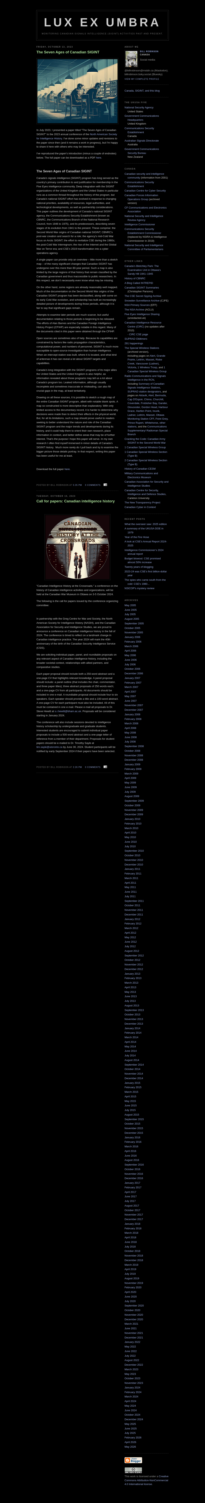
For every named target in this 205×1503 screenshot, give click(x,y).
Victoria (132, 367)
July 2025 (130, 1432)
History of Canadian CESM (140, 468)
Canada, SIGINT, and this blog (142, 90)
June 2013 (131, 996)
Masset (150, 359)
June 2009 (131, 787)
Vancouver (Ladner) (147, 363)
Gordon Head (149, 407)
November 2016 (134, 1173)
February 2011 (133, 873)
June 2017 (131, 1196)
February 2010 (133, 823)
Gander (162, 403)
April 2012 (130, 932)
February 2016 (133, 1141)
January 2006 (132, 637)
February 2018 (133, 1228)
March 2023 (131, 1369)
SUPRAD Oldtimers (136, 338)
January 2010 (132, 818)
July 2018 (130, 1246)
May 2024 (130, 1405)
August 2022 (132, 1360)
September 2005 (134, 623)
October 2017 (132, 1210)
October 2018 (132, 1251)
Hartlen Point (143, 410)
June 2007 (131, 700)
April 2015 (130, 1096)
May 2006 (130, 655)
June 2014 (131, 1050)
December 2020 (134, 1319)
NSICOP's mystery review (139, 588)
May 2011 (130, 887)
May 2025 (130, 1423)
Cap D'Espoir (135, 399)
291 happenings (134, 343)
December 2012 (134, 969)
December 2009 (134, 814)
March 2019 (131, 1264)
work (133, 1476)
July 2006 (130, 664)
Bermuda (160, 395)
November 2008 (134, 755)
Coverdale (133, 403)
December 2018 (134, 1260)
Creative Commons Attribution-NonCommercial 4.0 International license (147, 1480)
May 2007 (130, 696)
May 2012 (130, 937)
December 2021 (134, 1337)
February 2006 (133, 641)
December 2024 (134, 1419)
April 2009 (130, 777)
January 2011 (132, 868)
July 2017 (130, 1201)
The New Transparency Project (142, 502)
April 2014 (130, 1041)
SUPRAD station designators (144, 391)
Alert (152, 355)
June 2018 (131, 1242)
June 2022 (131, 1351)
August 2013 (132, 1005)
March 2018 (131, 1232)
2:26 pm (77, 767)
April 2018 (130, 1237)
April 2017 (130, 1192)
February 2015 (133, 1087)
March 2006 (131, 646)
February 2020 (133, 1287)
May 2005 (130, 605)
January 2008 (132, 714)
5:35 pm (77, 485)
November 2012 (134, 964)
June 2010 (131, 841)
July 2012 (130, 946)
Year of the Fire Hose (137, 537)
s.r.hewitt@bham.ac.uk (68, 711)
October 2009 (132, 805)
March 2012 (131, 928)
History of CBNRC (135, 278)
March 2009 (131, 773)
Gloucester (134, 407)
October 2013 (132, 1014)
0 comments (93, 485)
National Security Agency (139, 107)
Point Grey (161, 418)
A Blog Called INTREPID (139, 282)
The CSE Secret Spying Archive (143, 295)
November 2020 (134, 1314)
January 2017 (132, 1182)
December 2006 (134, 673)
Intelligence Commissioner (140, 224)
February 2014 (133, 1032)
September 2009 (134, 800)
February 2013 (133, 978)
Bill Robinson (149, 51)
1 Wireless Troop (147, 367)
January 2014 (132, 1028)
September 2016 (134, 1164)
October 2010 (132, 855)
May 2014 (130, 1046)
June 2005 (131, 609)
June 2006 (131, 659)
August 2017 (132, 1205)
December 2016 (134, 1178)
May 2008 (130, 732)
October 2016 (132, 1169)
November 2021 (134, 1332)
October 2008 (132, 750)
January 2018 (132, 1223)
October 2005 (132, 628)
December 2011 (134, 914)
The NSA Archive (134, 309)
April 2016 (130, 1151)
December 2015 (134, 1132)
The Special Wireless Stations (142, 347)
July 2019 (130, 1273)
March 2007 (131, 687)
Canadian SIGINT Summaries (142, 287)
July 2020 (130, 1301)
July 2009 (130, 791)
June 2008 (131, 737)
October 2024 (132, 1414)
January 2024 (132, 1387)
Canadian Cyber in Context (140, 507)
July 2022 (130, 1355)
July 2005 (130, 614)
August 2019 (132, 1278)
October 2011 (132, 905)
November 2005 (134, 632)
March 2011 (131, 878)
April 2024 (130, 1401)
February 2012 (133, 923)
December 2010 (134, 864)
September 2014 (134, 1064)
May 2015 (130, 1101)
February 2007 (133, 682)
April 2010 (130, 832)
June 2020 (131, 1296)
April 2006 (130, 650)
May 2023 (130, 1373)
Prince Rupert (135, 422)
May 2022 (130, 1346)
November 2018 (134, 1255)
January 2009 (132, 764)
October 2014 (132, 1069)
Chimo (148, 399)
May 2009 (130, 782)
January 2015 (132, 1082)
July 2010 (130, 846)
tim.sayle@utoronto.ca (49, 747)
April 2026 (130, 1442)
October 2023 (132, 1378)
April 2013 (130, 987)
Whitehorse (151, 422)
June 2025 (131, 1428)
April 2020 (130, 1291)
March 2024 (131, 1396)
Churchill (158, 399)
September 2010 (134, 850)
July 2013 (130, 1000)
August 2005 (132, 618)
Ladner (132, 414)
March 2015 (131, 1091)
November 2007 (134, 705)
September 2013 (134, 1010)
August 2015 (132, 1114)
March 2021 (131, 1323)
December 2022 (134, 1364)
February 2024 (133, 1392)
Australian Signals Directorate (142, 140)
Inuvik (156, 410)
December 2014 (134, 1078)
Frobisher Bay (149, 403)
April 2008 (130, 728)
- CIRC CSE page (138, 334)
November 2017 (134, 1214)
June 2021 (131, 1328)
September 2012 (134, 955)
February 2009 (133, 768)
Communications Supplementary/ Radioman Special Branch (148, 430)
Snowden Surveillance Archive (142, 300)
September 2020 (134, 1305)
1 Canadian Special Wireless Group (145, 447)
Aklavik (143, 395)
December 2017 (134, 1219)
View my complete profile (142, 79)
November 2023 (134, 1382)
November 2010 (134, 859)
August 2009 (132, 796)
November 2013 (134, 1019)
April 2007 (130, 691)
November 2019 (134, 1282)
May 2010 (130, 837)
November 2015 (134, 1128)
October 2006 (132, 668)
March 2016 (131, 1146)
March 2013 (131, 982)
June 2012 (131, 941)
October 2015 (132, 1123)
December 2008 (134, 759)
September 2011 (134, 900)
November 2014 (134, 1073)
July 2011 (130, 896)
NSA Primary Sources (137, 304)
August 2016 (132, 1160)
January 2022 (132, 1341)
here (98, 157)
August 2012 (132, 950)
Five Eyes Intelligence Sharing (142, 314)
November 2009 (134, 809)
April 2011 (130, 882)
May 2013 (130, 991)
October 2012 (132, 959)
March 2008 (131, 723)
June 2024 (131, 1410)
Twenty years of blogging (139, 566)
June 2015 (131, 1105)
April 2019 (130, 1269)
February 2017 (133, 1187)
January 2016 (132, 1137)
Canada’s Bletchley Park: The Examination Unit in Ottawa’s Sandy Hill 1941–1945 (143, 269)
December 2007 (134, 709)
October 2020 (132, 1310)
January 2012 (132, 919)
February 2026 (133, 1437)
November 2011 (134, 909)
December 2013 (134, 1023)
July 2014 (130, 1055)
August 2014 (132, 1060)
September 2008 (134, 746)
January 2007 (132, 678)
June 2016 (131, 1155)
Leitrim (140, 359)
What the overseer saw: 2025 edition (146, 524)
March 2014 (131, 1037)
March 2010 (131, 828)
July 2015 (130, 1110)
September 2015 (134, 1119)
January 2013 (132, 973)
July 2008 (130, 741)
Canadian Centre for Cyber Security (145, 190)
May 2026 (130, 1446)
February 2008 (133, 719)
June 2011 (131, 891)
